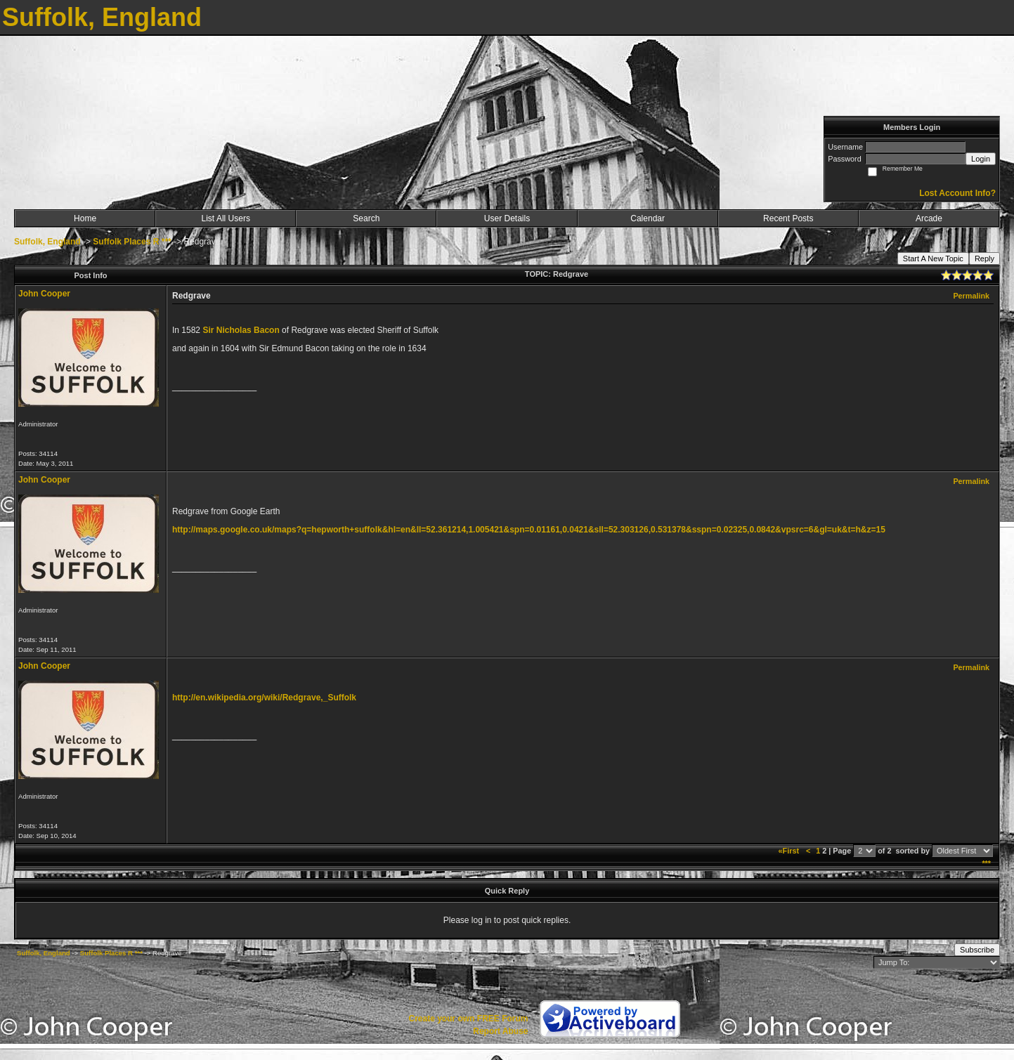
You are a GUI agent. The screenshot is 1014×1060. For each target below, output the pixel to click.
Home (85, 218)
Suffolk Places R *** (132, 242)
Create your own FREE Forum (468, 1018)
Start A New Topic (933, 258)
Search (366, 218)
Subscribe (977, 950)
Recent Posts (788, 218)
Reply (984, 258)
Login (980, 159)
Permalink (971, 296)
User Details (507, 218)
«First (790, 850)
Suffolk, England (47, 242)
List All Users (226, 218)
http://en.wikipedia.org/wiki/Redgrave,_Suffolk (264, 697)
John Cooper (44, 294)
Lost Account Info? (957, 193)
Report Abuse (500, 1031)
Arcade (929, 218)
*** (986, 863)
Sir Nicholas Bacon (240, 330)
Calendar (647, 218)
